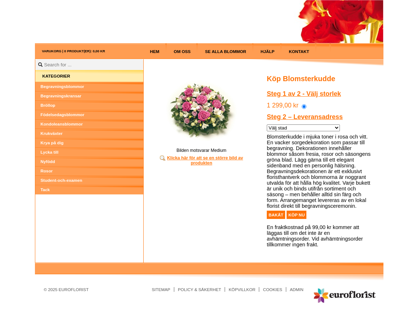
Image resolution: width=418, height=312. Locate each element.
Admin (297, 289)
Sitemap (161, 289)
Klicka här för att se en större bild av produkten (205, 160)
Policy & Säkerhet (199, 289)
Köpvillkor (242, 289)
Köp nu (296, 214)
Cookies (272, 289)
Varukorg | (73, 51)
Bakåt (276, 214)
